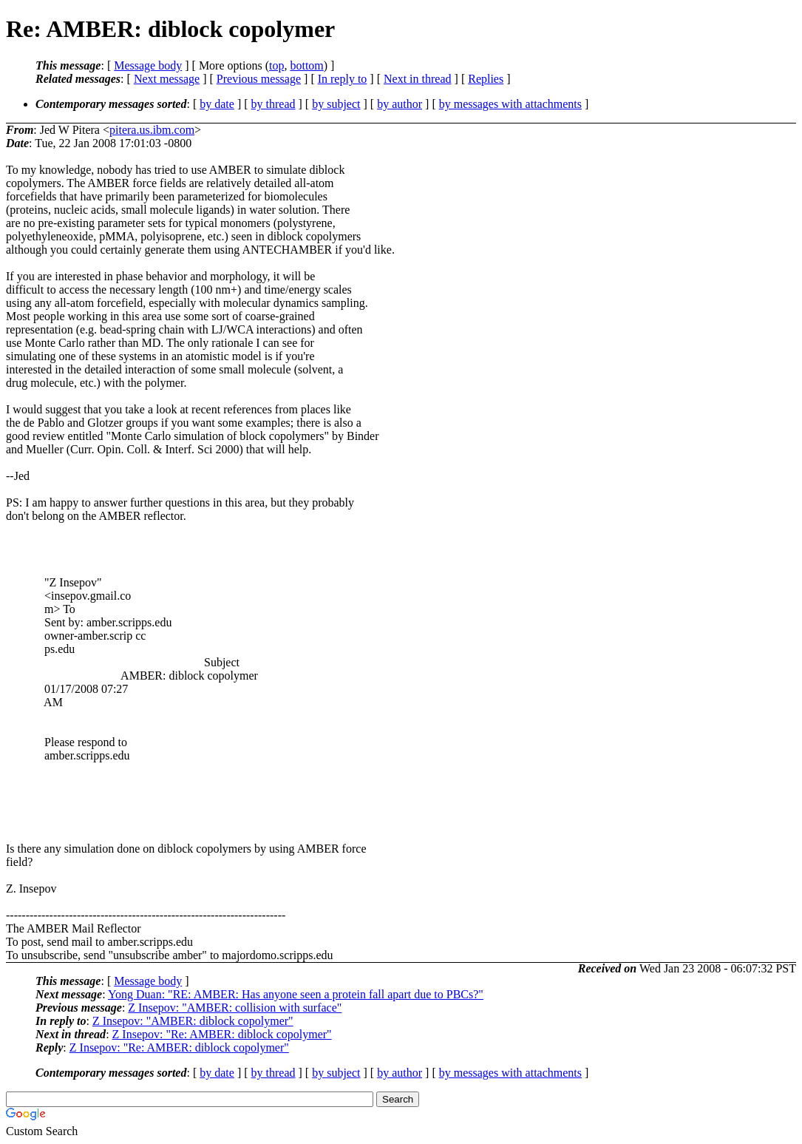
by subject (336, 104)
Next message (167, 78)
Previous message (259, 78)
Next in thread (418, 78)
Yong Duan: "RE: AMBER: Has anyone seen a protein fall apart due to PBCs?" (295, 994)
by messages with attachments (510, 104)
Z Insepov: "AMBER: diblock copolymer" (192, 1021)
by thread (273, 104)
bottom (306, 65)
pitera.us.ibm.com (151, 129)
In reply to (342, 78)
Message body (148, 65)
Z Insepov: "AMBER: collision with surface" (234, 1007)
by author (399, 104)
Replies (485, 78)
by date (217, 104)
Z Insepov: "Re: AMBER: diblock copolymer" (222, 1034)
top (276, 65)
